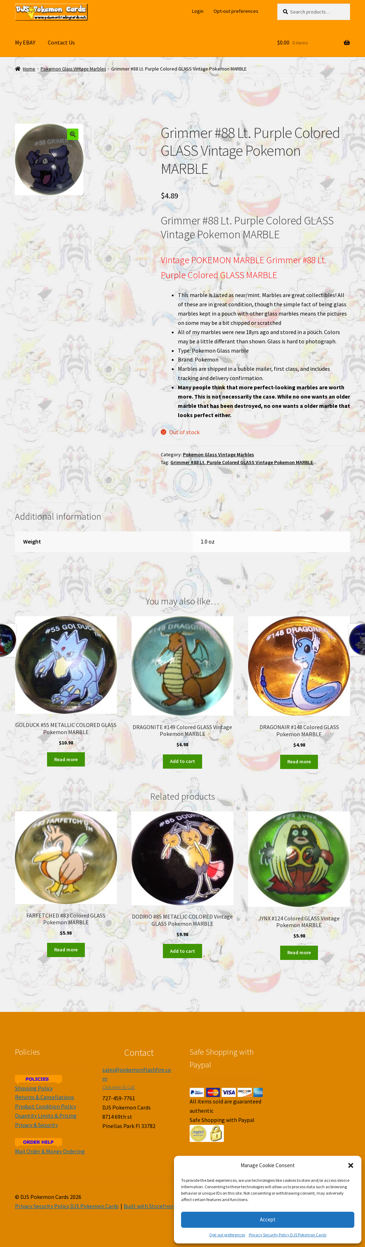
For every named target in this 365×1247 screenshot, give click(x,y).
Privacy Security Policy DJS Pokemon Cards (288, 1234)
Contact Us (61, 42)
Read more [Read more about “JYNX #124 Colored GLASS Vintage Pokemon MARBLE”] (299, 952)
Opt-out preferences (227, 1234)
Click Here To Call (118, 1087)
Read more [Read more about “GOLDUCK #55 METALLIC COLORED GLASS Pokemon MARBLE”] (66, 759)
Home (29, 69)
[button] (350, 1165)
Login (198, 11)
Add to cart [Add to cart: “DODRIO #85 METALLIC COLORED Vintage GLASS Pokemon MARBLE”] (182, 951)
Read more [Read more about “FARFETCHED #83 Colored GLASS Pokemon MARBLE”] (66, 949)
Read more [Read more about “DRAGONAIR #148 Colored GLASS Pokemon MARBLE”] (299, 761)
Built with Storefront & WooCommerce (171, 1206)
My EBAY (25, 42)
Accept (268, 1219)
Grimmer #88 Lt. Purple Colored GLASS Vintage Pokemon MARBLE (241, 462)
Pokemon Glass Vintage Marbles (73, 69)
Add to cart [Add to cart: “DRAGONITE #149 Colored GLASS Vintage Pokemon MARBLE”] (182, 761)
